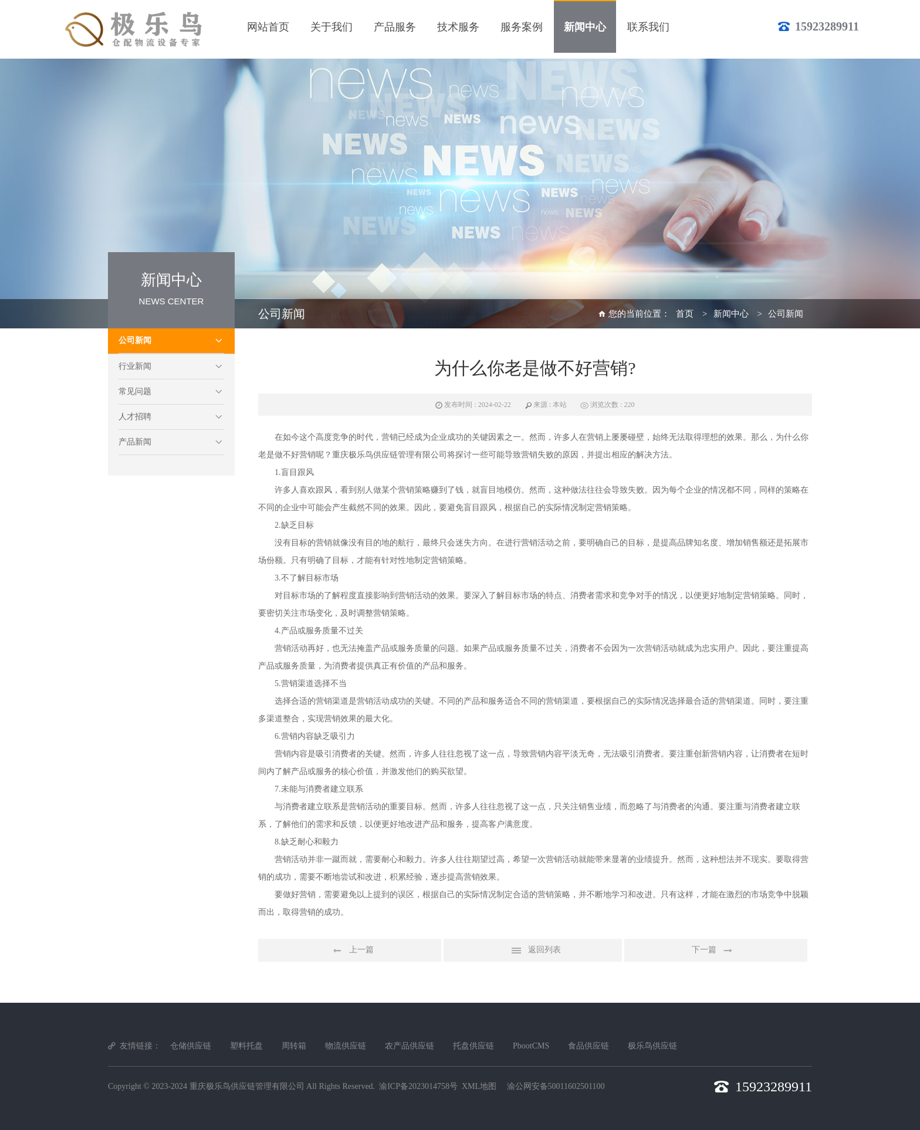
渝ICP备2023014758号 (418, 1086)
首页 (685, 313)
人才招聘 (135, 416)
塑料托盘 (246, 1045)
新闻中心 (731, 313)
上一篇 (350, 950)
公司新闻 (135, 340)
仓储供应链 (190, 1045)
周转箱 (294, 1045)
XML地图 (479, 1086)
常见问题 (135, 391)
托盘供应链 (473, 1045)
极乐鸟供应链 (652, 1045)
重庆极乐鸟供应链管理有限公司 (247, 1086)
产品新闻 (135, 441)
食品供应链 (588, 1045)
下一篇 (716, 950)
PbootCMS (531, 1045)
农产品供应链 (409, 1045)
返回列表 (533, 950)
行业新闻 (135, 366)
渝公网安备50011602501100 (556, 1086)
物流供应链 (345, 1045)
